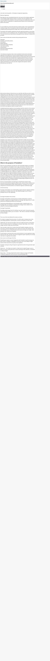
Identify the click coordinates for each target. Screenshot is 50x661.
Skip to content (3, 1)
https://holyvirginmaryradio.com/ (7, 3)
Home (4, 8)
